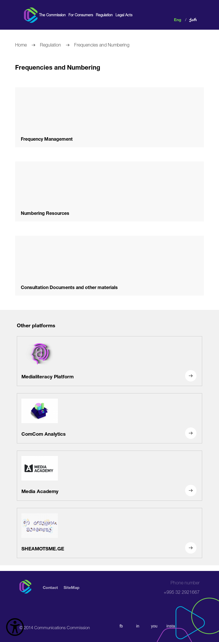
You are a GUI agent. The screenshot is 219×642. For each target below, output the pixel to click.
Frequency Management (47, 138)
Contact (50, 587)
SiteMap (72, 587)
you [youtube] (154, 626)
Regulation (104, 15)
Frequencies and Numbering (101, 44)
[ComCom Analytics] (109, 418)
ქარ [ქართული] (193, 19)
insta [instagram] (171, 626)
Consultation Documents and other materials (69, 286)
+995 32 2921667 (182, 587)
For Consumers (80, 15)
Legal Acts (123, 15)
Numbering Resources (45, 212)
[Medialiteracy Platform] (109, 361)
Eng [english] (177, 19)
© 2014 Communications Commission (54, 627)
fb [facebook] (121, 626)
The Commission (52, 15)
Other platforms (36, 325)
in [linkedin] (137, 626)
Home (21, 44)
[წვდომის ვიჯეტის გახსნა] (15, 627)
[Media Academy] (109, 476)
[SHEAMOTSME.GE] (109, 533)
